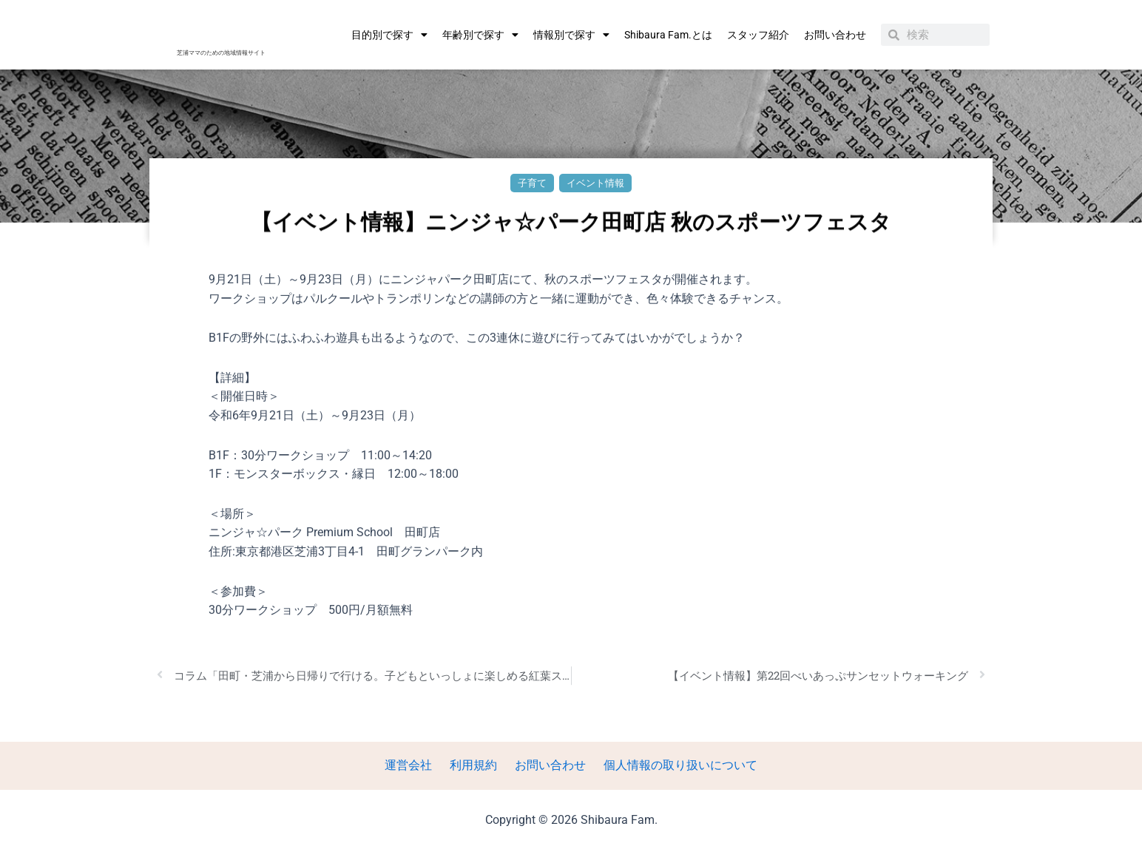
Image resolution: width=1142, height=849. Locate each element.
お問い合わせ (835, 35)
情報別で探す (571, 34)
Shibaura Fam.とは (668, 35)
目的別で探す (389, 34)
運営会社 (417, 765)
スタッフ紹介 (758, 35)
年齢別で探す (480, 34)
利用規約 (476, 765)
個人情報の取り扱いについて (672, 765)
